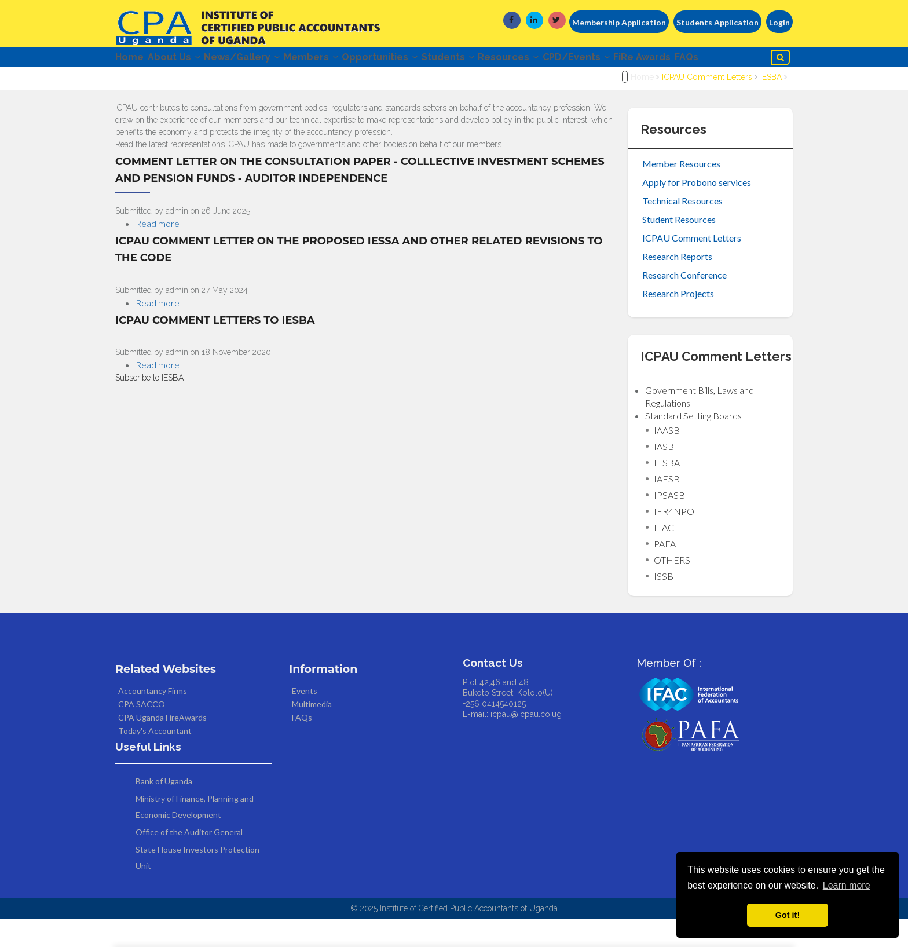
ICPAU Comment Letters (707, 106)
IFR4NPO (674, 539)
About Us (184, 59)
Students (498, 59)
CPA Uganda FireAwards (162, 746)
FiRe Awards (723, 59)
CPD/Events (646, 59)
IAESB (667, 507)
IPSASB (669, 523)
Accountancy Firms (152, 719)
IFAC (664, 555)
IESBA (771, 106)
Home (129, 59)
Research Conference (684, 303)
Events (304, 719)
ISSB (663, 604)
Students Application (717, 22)
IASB (664, 474)
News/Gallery (262, 59)
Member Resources (681, 192)
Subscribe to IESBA (149, 406)
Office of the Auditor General (189, 860)
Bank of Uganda (164, 809)
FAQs (134, 83)
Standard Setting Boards (693, 443)
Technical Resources (682, 229)
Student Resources (679, 247)
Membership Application (619, 22)
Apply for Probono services (696, 210)
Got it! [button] (787, 915)
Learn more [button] (846, 885)
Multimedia (312, 732)
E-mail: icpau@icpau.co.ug (512, 742)
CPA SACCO (141, 732)
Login (779, 22)
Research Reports (677, 284)
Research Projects (678, 321)
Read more (158, 251)
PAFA (665, 571)
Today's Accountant (155, 759)
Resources (569, 59)
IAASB (667, 458)
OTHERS (672, 588)
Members (341, 59)
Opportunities (420, 59)
